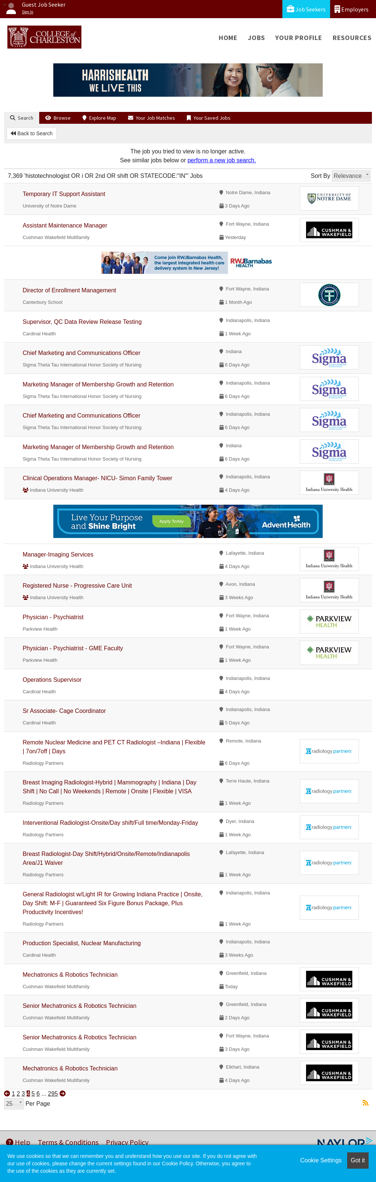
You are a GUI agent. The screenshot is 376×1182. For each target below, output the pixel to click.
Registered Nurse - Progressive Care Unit (77, 585)
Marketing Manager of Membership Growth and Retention (98, 384)
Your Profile (298, 37)
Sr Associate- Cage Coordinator (64, 711)
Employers (352, 9)
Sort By (320, 176)
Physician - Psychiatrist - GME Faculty (73, 648)
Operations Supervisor (52, 680)
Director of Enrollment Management (69, 290)
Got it (358, 1160)
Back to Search (32, 133)
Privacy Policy (127, 1142)
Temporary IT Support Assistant (64, 194)
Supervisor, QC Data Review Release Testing (82, 322)
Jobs (256, 37)
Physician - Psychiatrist (53, 617)
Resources (352, 37)
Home (228, 37)
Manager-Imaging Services (58, 554)
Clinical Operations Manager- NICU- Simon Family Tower (97, 478)
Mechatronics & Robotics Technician (70, 975)
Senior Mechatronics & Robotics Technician (79, 1006)
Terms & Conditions (68, 1142)
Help (18, 1142)
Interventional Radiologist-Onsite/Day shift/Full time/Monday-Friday (110, 823)
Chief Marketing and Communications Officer (81, 353)
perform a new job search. (222, 160)
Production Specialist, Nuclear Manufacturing (82, 943)
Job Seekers (306, 9)
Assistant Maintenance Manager (65, 225)
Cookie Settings (321, 1160)
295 (53, 1093)
